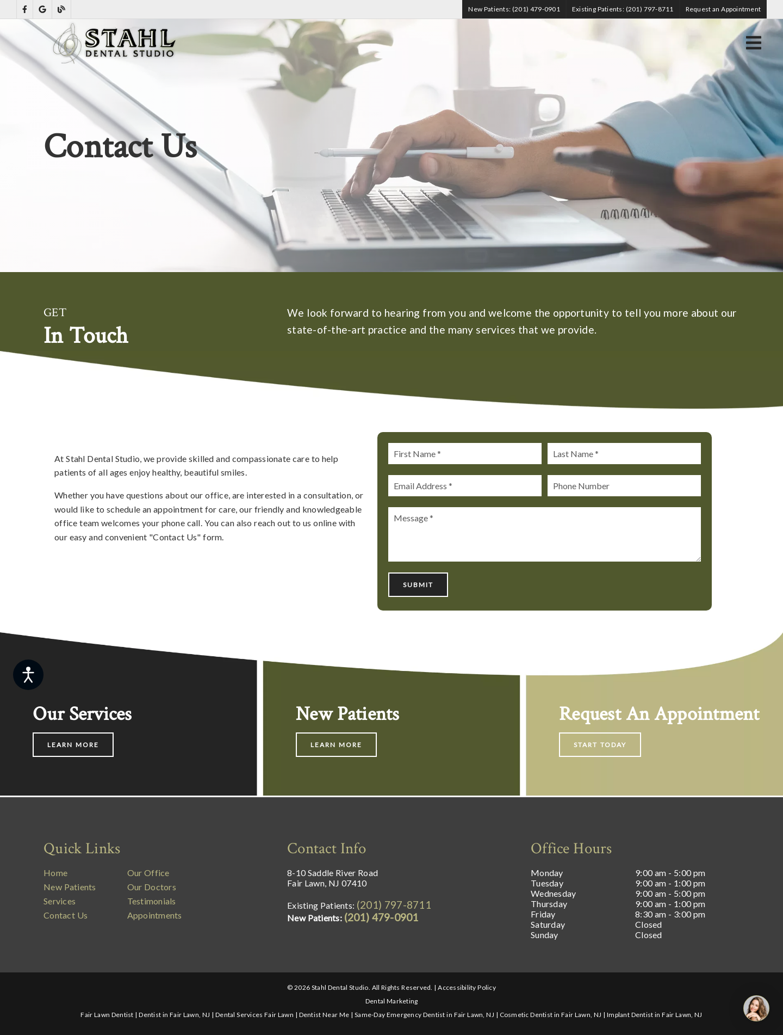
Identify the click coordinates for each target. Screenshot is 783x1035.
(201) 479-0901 (381, 917)
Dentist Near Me (324, 1015)
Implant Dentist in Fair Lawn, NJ (655, 1015)
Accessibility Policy (467, 987)
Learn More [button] (73, 745)
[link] (24, 9)
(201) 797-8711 (394, 904)
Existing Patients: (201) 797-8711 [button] (623, 9)
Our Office (148, 872)
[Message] (544, 534)
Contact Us (66, 915)
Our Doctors (151, 887)
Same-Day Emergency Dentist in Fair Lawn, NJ (424, 1015)
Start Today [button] (600, 745)
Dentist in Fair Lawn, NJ (174, 1015)
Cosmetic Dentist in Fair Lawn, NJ (551, 1015)
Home (55, 872)
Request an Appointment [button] (723, 9)
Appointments (154, 915)
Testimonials (151, 901)
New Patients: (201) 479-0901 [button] (514, 9)
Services (60, 901)
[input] (464, 453)
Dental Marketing (391, 1001)
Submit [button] (418, 585)
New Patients (70, 887)
